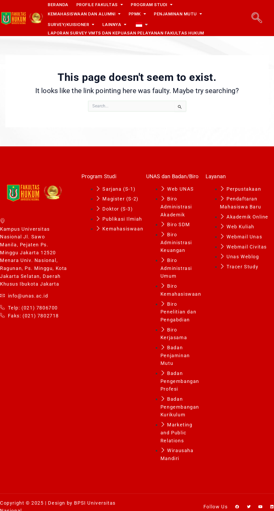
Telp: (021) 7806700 (29, 308)
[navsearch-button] (256, 17)
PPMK (137, 14)
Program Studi (151, 4)
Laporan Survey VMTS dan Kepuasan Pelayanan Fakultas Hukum (126, 33)
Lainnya (114, 24)
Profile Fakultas (99, 4)
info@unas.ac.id (24, 296)
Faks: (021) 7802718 (29, 316)
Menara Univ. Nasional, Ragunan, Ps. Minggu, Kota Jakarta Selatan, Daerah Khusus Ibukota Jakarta (33, 272)
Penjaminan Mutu (178, 14)
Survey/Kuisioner (71, 24)
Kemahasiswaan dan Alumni (84, 14)
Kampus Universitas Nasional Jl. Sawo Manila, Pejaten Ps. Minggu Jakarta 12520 (28, 236)
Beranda (58, 4)
